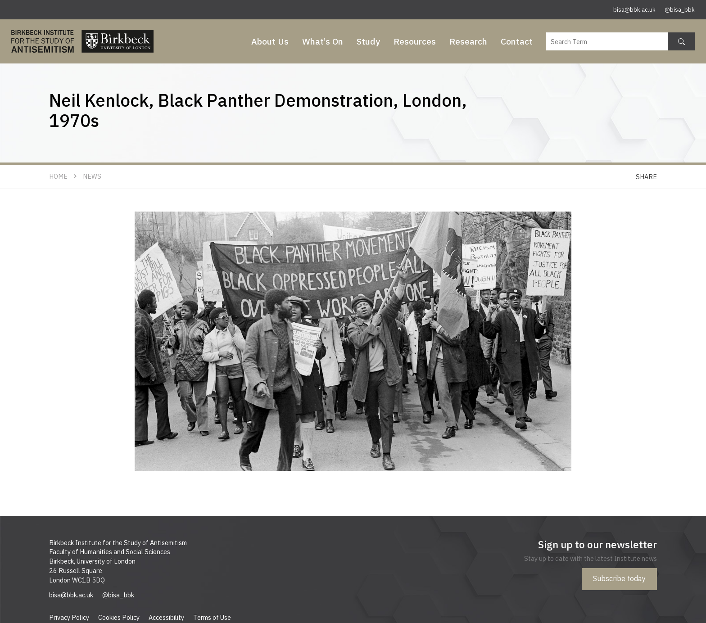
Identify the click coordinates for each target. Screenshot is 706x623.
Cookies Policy (119, 617)
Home (58, 176)
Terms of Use (212, 617)
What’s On (322, 41)
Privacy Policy (69, 617)
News (92, 176)
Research (468, 41)
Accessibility (166, 617)
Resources (415, 41)
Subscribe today (619, 578)
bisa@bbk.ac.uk (634, 10)
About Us (270, 41)
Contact (517, 41)
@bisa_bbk (680, 10)
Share (646, 176)
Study (368, 41)
